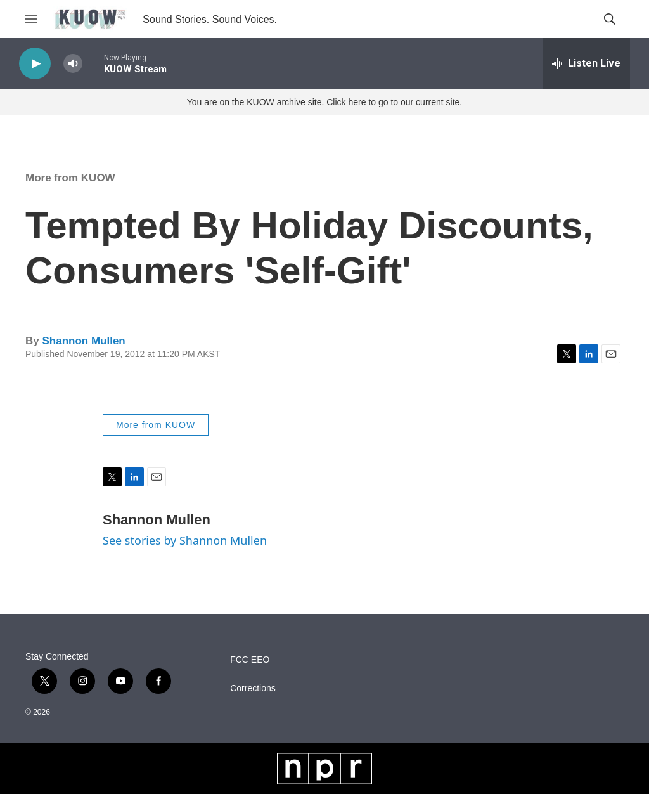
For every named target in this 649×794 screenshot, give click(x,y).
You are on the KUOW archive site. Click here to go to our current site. (324, 102)
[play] (35, 63)
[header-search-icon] (610, 19)
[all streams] (586, 63)
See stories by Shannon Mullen (185, 540)
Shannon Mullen (83, 341)
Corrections (253, 688)
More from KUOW (70, 178)
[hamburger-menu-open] (31, 19)
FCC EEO (249, 660)
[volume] (73, 63)
